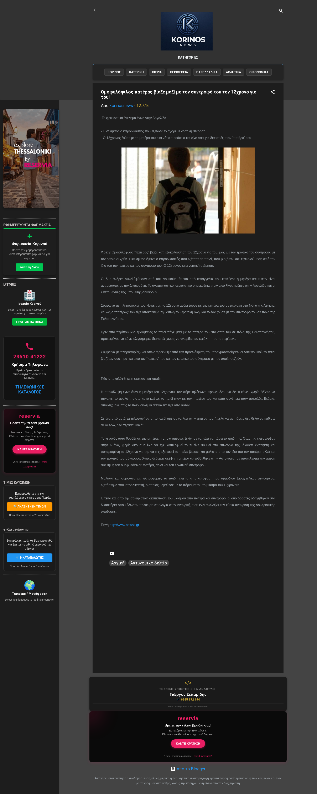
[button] (272, 92)
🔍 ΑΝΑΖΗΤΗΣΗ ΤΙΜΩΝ (29, 506)
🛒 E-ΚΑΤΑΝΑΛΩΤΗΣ (29, 557)
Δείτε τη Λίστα (29, 267)
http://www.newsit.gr (124, 525)
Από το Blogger (188, 768)
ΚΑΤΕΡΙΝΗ (136, 72)
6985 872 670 (188, 699)
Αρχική (118, 562)
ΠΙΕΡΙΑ (157, 72)
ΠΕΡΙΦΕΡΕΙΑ (179, 72)
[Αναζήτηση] (281, 11)
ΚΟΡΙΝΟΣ (114, 72)
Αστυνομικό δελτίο (148, 562)
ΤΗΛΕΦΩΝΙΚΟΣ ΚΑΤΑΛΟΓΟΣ (29, 390)
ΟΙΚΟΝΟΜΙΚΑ (259, 72)
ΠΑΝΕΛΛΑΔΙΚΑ (207, 72)
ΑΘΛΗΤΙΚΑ (233, 72)
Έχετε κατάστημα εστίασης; (188, 756)
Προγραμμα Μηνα (29, 321)
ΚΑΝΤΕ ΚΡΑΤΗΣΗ (188, 743)
